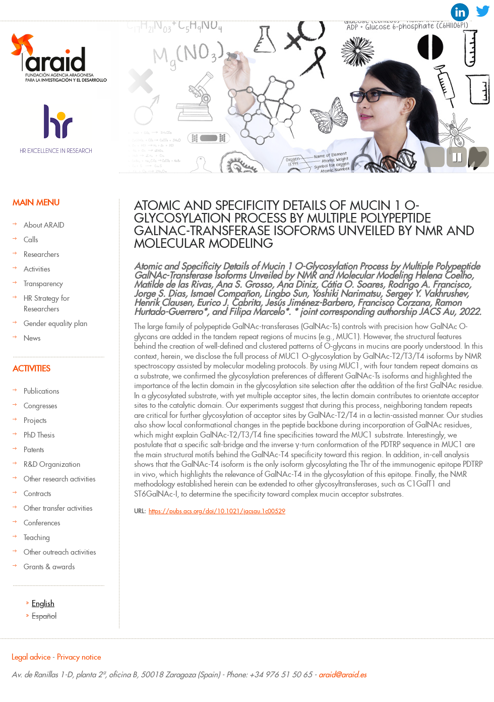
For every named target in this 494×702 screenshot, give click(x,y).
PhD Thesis (39, 435)
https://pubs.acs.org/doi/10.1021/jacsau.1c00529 (217, 511)
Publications (41, 391)
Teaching (37, 537)
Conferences (42, 522)
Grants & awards (49, 566)
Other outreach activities (60, 552)
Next (479, 157)
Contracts (37, 493)
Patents (34, 449)
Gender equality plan (55, 323)
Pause (457, 157)
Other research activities (59, 478)
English (43, 603)
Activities (37, 269)
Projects (35, 420)
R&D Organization (52, 464)
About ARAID (44, 225)
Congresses (40, 405)
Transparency (43, 283)
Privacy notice (79, 657)
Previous (434, 157)
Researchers (41, 254)
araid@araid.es (342, 674)
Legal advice (31, 657)
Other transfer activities (58, 508)
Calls (31, 239)
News (32, 338)
